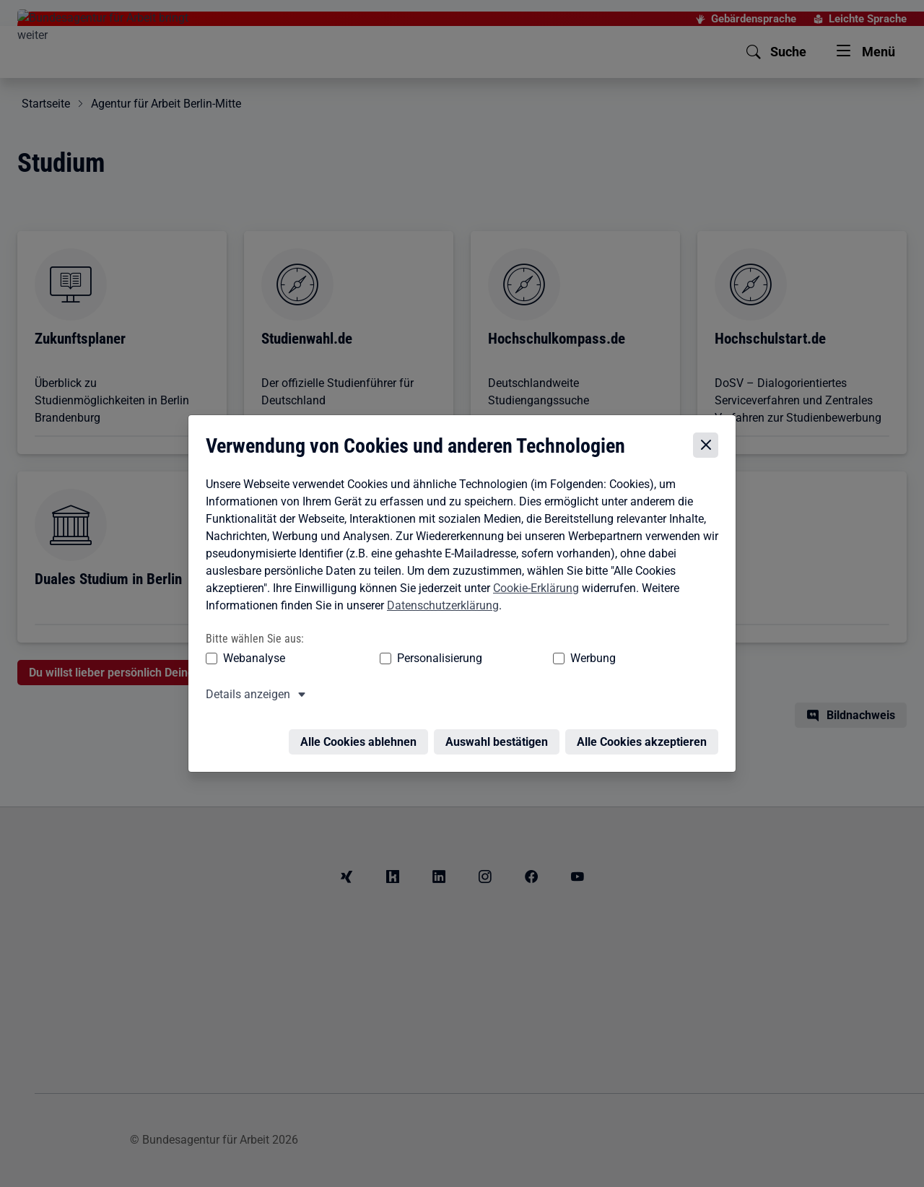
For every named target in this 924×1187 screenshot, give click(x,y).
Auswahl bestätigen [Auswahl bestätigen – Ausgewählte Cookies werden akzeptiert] (500, 722)
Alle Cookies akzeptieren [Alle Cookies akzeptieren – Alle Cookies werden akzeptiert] (645, 722)
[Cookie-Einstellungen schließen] (709, 433)
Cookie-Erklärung (532, 576)
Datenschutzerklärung (439, 593)
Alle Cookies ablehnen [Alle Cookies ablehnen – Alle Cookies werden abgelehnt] (362, 722)
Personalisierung (394, 646)
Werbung (508, 646)
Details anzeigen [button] (244, 683)
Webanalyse (250, 646)
